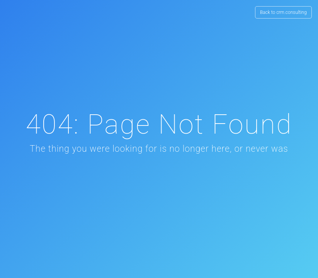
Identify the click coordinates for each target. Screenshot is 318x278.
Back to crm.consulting (283, 12)
